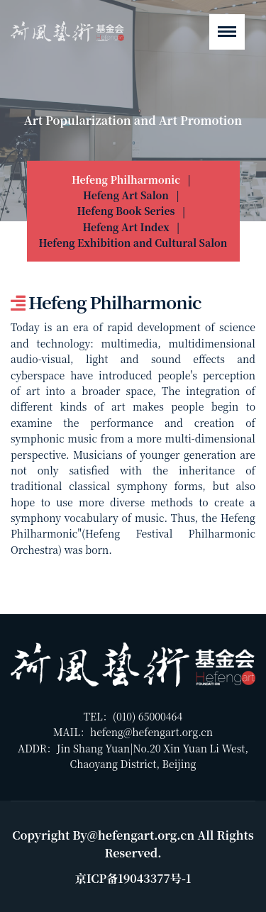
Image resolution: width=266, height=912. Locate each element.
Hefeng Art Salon (126, 195)
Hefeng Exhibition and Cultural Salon (133, 242)
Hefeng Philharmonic (126, 179)
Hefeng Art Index (125, 227)
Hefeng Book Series (126, 211)
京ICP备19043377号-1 (133, 878)
